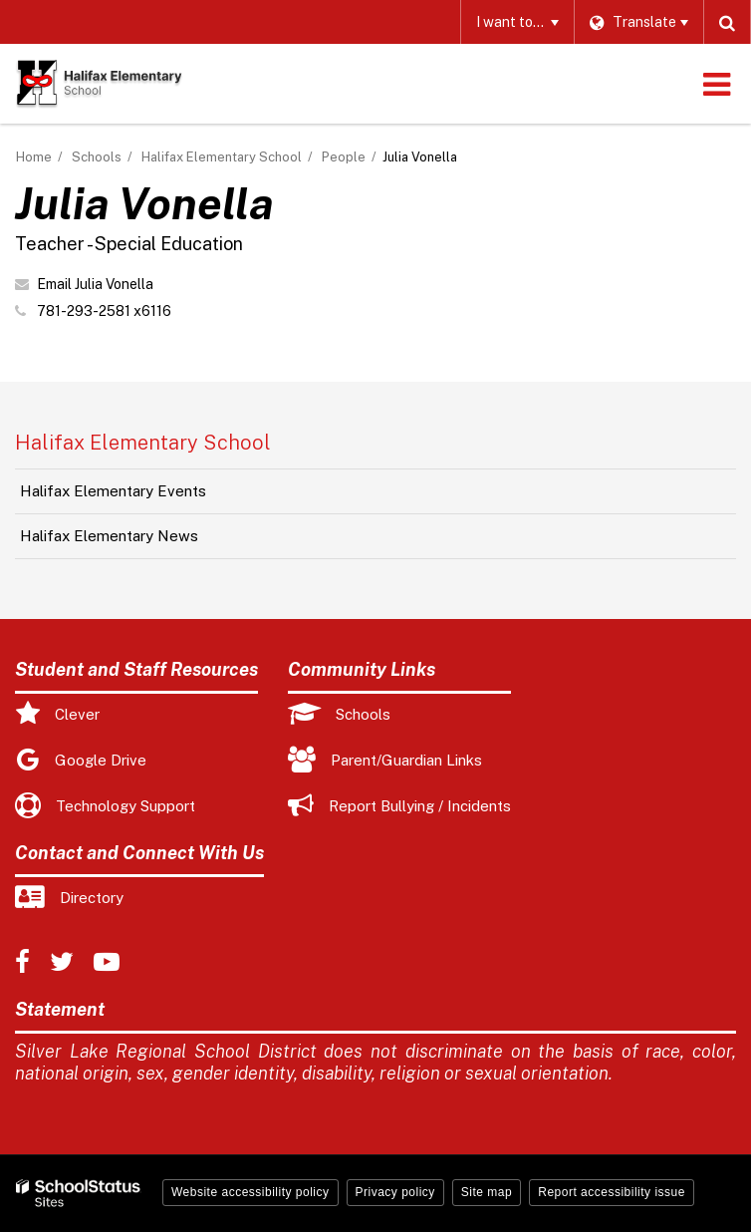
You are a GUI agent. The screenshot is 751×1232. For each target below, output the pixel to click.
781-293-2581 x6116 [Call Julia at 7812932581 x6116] (104, 311)
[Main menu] (716, 84)
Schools (97, 157)
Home (34, 157)
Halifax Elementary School (221, 157)
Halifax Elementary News (109, 535)
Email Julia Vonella (95, 284)
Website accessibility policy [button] (250, 1192)
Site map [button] (486, 1192)
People (344, 157)
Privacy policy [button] (395, 1192)
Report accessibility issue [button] (611, 1192)
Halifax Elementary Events (113, 490)
